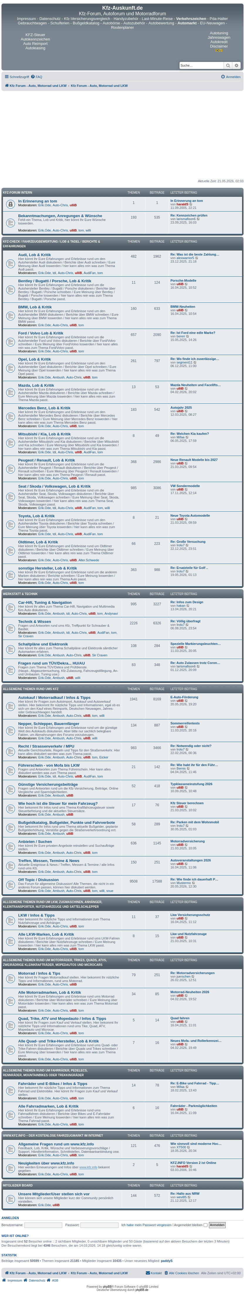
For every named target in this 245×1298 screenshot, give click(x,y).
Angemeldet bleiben (190, 1225)
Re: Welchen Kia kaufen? (189, 433)
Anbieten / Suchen (35, 841)
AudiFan (90, 273)
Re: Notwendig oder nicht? (191, 746)
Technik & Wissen (34, 621)
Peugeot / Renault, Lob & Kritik (46, 460)
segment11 (184, 362)
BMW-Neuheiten (182, 306)
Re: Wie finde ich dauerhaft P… (194, 879)
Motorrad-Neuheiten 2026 (189, 992)
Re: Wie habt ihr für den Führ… (194, 765)
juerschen (184, 976)
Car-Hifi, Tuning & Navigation (45, 602)
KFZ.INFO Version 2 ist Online (193, 1163)
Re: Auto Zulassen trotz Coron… (195, 663)
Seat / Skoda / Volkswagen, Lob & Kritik (54, 486)
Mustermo (184, 883)
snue (109, 891)
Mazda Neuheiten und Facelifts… (195, 385)
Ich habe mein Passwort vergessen (146, 1225)
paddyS (167, 1260)
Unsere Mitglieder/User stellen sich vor (53, 1194)
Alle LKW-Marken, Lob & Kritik (46, 934)
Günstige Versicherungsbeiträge (48, 784)
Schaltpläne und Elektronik (43, 644)
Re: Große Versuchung (187, 541)
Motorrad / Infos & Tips (39, 973)
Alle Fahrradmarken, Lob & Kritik (48, 1106)
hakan (181, 605)
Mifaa (181, 437)
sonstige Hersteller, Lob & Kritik (47, 568)
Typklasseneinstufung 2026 (191, 784)
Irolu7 (181, 545)
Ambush (58, 377)
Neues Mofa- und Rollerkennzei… (196, 1040)
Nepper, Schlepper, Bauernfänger (48, 723)
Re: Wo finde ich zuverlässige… (194, 359)
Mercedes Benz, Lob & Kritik (44, 408)
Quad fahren (180, 1018)
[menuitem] (36, 76)
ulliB (73, 205)
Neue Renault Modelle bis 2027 (194, 460)
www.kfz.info (88, 1167)
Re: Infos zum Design (186, 602)
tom (81, 230)
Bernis (181, 768)
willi (88, 230)
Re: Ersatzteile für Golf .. (189, 567)
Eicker (103, 757)
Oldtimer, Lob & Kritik (38, 542)
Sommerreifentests (185, 723)
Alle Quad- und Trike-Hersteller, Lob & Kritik (58, 1041)
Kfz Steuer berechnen (187, 803)
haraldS (182, 204)
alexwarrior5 (185, 258)
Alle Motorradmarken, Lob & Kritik (49, 992)
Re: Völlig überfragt (185, 621)
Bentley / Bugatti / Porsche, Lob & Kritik (54, 281)
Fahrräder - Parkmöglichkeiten (193, 1106)
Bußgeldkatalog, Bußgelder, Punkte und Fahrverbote (66, 822)
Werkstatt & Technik (20, 594)
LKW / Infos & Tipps (36, 915)
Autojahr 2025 (181, 407)
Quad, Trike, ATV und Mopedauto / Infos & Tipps (62, 1018)
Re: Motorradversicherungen (192, 973)
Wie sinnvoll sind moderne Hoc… (196, 1143)
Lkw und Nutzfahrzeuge (188, 934)
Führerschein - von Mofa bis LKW (49, 765)
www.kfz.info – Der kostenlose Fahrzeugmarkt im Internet (53, 1135)
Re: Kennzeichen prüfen (188, 215)
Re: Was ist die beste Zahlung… (194, 254)
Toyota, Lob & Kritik (36, 516)
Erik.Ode (44, 205)
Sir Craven (25, 636)
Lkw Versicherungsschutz (190, 915)
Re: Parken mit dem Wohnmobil (194, 822)
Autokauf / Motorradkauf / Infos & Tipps (54, 697)
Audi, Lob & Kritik (34, 255)
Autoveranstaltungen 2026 (190, 860)
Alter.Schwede (88, 560)
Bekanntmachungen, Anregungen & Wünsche (60, 216)
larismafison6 (186, 219)
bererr (181, 336)
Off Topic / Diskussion (38, 880)
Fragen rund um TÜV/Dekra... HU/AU (51, 663)
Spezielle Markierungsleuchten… (195, 643)
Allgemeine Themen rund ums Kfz (30, 689)
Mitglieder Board (18, 1185)
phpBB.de (142, 1290)
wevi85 (182, 1197)
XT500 (181, 1147)
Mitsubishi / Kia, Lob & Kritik (44, 434)
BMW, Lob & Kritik (35, 307)
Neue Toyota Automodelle (190, 515)
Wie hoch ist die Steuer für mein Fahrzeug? (58, 803)
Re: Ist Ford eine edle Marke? (192, 332)
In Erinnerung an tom (37, 201)
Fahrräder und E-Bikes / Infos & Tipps (52, 1083)
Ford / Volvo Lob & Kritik (40, 333)
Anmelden (10, 1218)
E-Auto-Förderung (184, 697)
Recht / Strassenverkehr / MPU (46, 746)
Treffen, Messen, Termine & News (49, 860)
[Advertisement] (122, 135)
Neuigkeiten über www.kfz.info (46, 1163)
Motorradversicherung (187, 841)
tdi (54, 273)
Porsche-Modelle (183, 280)
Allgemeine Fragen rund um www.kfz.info (56, 1144)
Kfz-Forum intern (17, 192)
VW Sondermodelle (185, 486)
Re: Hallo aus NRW (185, 1193)
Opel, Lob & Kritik (34, 359)
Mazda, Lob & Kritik (36, 385)
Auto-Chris (60, 205)
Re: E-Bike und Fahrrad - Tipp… (194, 1083)
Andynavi (111, 613)
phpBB (107, 1286)
